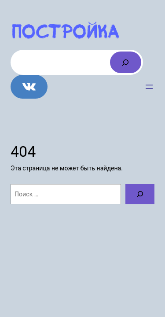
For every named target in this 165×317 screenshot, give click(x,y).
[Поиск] (125, 63)
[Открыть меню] (149, 86)
